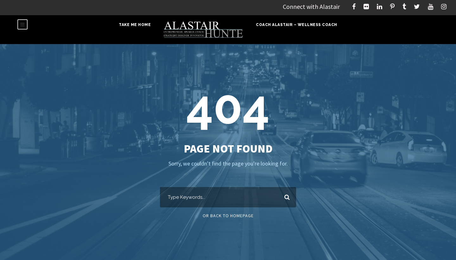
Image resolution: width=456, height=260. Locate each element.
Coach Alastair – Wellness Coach (296, 25)
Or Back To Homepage (228, 215)
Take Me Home (135, 25)
